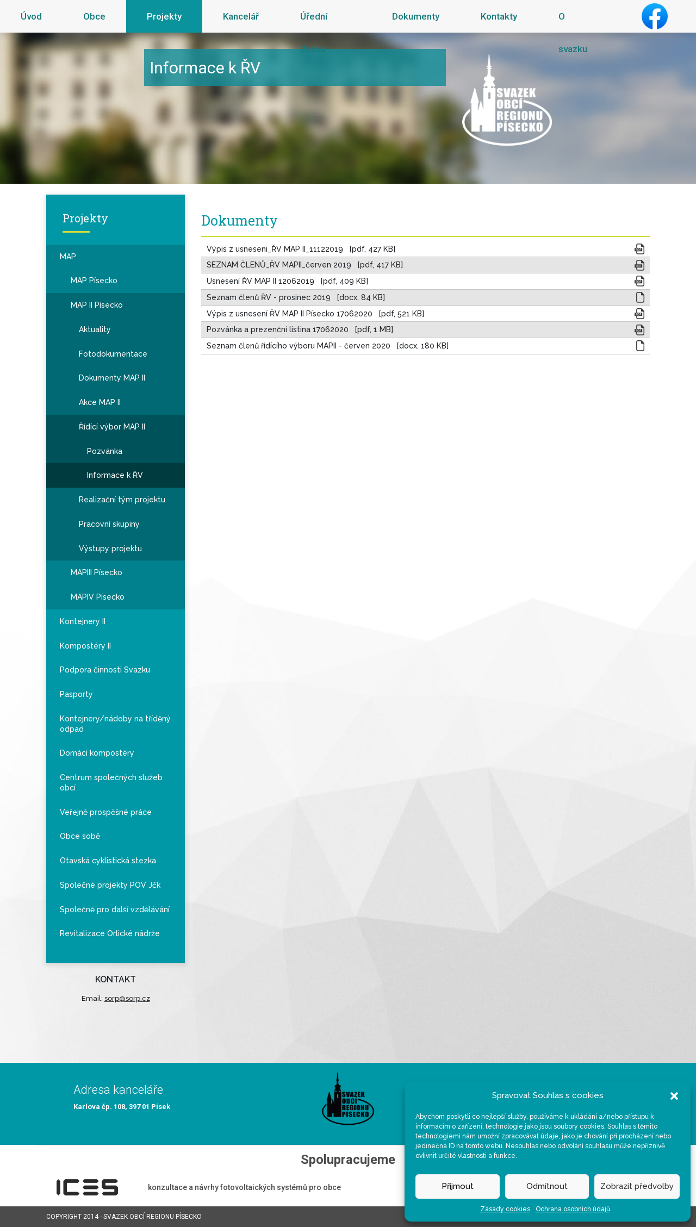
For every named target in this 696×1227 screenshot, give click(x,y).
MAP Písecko (94, 280)
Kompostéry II (85, 645)
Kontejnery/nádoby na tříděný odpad (115, 723)
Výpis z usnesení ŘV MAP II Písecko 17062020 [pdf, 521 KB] (315, 313)
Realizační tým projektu (122, 499)
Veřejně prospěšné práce (106, 812)
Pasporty (76, 694)
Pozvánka (104, 451)
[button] (674, 1095)
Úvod (31, 16)
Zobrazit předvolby (637, 1186)
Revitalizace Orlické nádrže (110, 933)
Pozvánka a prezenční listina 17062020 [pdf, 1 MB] (300, 329)
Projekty (164, 16)
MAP (68, 256)
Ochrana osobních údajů (573, 1209)
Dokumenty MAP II (112, 377)
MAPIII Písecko (96, 572)
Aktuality (95, 329)
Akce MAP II (100, 402)
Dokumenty (415, 16)
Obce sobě (80, 836)
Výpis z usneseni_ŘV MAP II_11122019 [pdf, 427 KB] (301, 249)
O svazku (572, 32)
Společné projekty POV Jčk (110, 885)
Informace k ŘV (115, 475)
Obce (94, 16)
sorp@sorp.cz (127, 998)
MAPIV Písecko (98, 597)
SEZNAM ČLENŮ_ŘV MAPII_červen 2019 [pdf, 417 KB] (305, 264)
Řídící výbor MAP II (112, 426)
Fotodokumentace (113, 354)
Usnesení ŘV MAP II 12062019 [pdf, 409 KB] (287, 281)
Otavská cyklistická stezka (108, 860)
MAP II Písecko (97, 305)
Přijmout (458, 1186)
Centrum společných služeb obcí (111, 782)
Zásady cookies (505, 1209)
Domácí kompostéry (97, 753)
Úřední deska (313, 32)
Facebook (654, 16)
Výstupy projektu (110, 548)
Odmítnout (547, 1186)
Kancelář (241, 16)
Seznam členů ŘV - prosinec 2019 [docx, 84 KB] (296, 297)
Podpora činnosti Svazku (105, 669)
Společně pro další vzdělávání (115, 909)
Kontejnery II (82, 621)
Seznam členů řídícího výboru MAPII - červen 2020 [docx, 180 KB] (328, 345)
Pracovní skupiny (109, 524)
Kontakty (499, 16)
